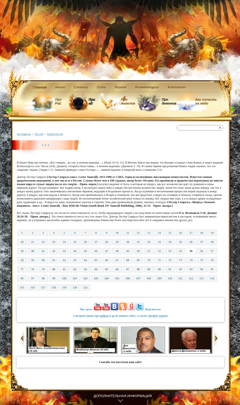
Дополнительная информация (123, 396)
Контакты (177, 87)
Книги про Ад (55, 134)
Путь (101, 87)
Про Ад (39, 134)
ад (113, 315)
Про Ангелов (128, 101)
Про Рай (58, 101)
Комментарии (147, 87)
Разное (120, 87)
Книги (60, 87)
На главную (24, 134)
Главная (40, 87)
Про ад (92, 101)
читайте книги (157, 315)
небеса (104, 315)
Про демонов (169, 101)
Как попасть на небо (206, 101)
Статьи (81, 87)
